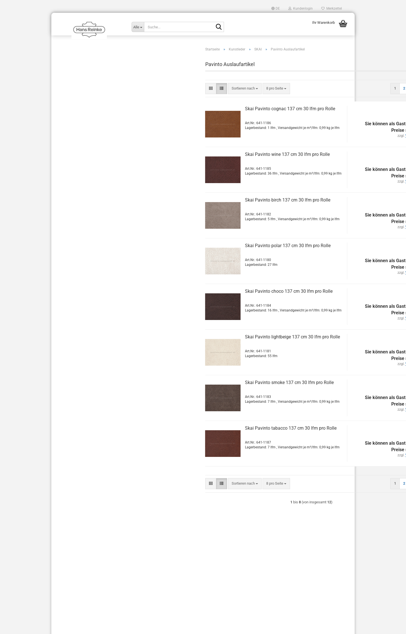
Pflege (65, 359)
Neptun (74, 162)
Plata (73, 219)
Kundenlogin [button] (300, 8)
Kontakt (62, 567)
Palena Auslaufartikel (86, 170)
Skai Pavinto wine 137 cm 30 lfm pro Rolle (215, 165)
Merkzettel (331, 8)
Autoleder (67, 73)
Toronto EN (77, 291)
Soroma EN (77, 235)
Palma (74, 178)
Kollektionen (70, 84)
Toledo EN (77, 267)
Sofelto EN (77, 227)
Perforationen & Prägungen (81, 348)
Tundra (74, 308)
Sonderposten (71, 393)
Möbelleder (69, 325)
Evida (73, 138)
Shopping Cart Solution (184, 626)
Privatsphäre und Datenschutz (80, 605)
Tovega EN (77, 300)
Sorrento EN (78, 243)
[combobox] (173, 99)
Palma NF (76, 186)
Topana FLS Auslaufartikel (90, 275)
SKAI (68, 121)
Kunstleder (68, 96)
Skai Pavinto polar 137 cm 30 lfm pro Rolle (216, 257)
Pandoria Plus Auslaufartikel (91, 194)
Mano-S (75, 154)
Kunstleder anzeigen (80, 105)
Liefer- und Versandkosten (77, 596)
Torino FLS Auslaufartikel (89, 283)
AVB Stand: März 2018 (73, 586)
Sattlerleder (69, 381)
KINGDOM (72, 113)
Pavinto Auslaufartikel (86, 211)
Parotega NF (78, 202)
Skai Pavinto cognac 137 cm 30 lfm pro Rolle (218, 120)
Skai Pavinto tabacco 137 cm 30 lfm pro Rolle (219, 439)
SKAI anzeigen (80, 130)
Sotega (74, 251)
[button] (275, 8)
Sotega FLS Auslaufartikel (89, 259)
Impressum (65, 576)
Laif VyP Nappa (81, 146)
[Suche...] (138, 27)
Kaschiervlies (71, 337)
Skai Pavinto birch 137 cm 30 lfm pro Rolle (216, 211)
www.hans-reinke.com (90, 463)
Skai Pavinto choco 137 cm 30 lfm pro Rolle (217, 302)
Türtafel (66, 370)
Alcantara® (69, 62)
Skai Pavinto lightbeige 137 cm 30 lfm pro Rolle (220, 348)
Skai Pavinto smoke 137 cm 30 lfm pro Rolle (217, 393)
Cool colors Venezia (84, 316)
